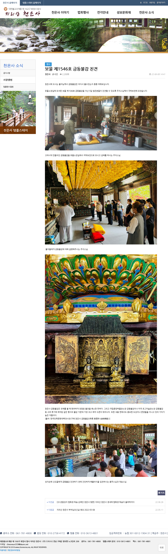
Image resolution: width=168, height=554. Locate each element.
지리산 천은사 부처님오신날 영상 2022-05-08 (76, 510)
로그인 (145, 3)
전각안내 (102, 12)
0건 (55, 74)
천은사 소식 (146, 12)
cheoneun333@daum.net (17, 544)
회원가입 (152, 3)
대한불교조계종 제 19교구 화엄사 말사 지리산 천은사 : (21, 541)
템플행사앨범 (8, 87)
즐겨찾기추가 (161, 3)
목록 (161, 493)
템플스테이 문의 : (110, 541)
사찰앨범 (7, 79)
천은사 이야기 (60, 12)
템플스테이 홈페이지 (32, 3)
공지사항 (6, 73)
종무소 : (84, 541)
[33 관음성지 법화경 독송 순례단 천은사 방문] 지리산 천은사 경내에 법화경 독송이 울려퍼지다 (95, 502)
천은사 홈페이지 (10, 3)
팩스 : (135, 541)
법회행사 (83, 12)
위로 (162, 547)
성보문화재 (124, 12)
